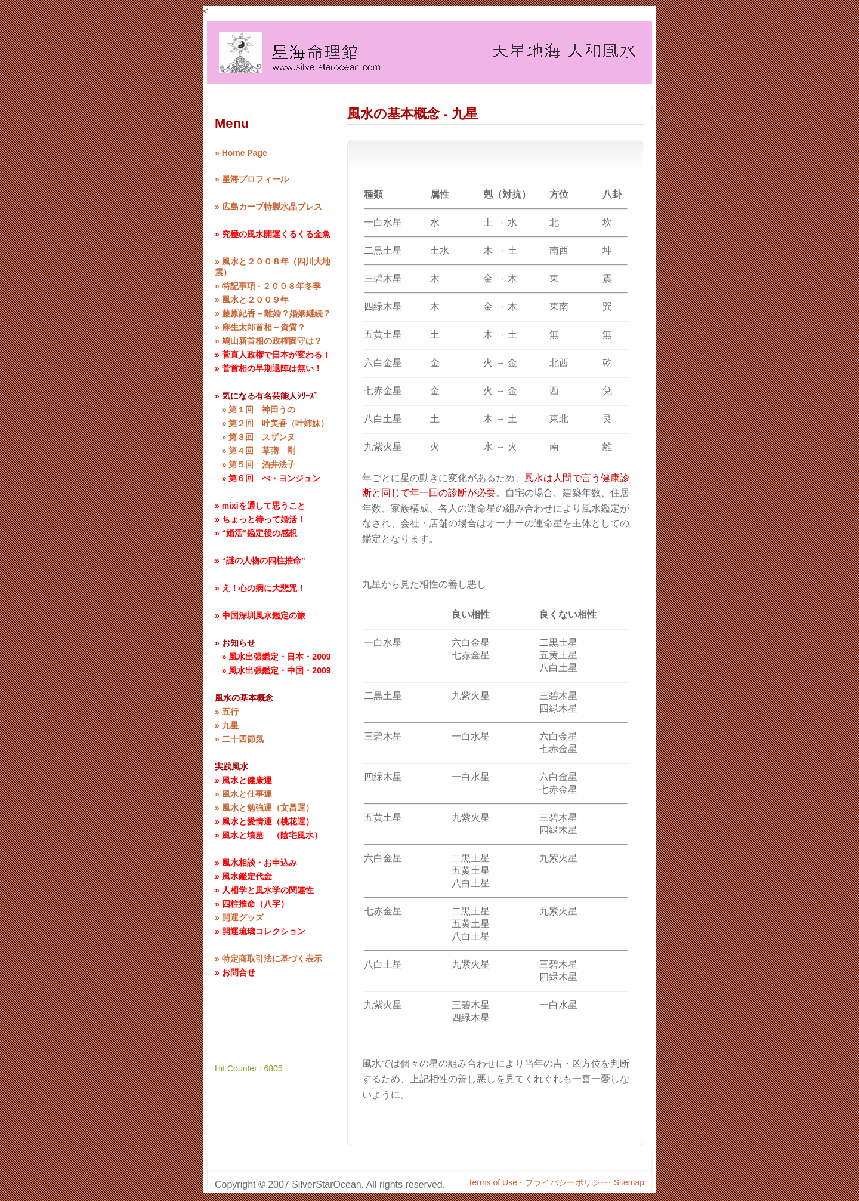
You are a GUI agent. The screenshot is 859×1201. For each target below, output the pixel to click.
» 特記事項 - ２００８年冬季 (268, 286)
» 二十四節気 (239, 739)
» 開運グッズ (239, 917)
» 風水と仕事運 (243, 794)
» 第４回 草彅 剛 (255, 450)
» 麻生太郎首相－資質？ (260, 327)
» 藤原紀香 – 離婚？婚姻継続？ (273, 313)
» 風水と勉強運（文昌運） (264, 807)
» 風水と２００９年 (252, 299)
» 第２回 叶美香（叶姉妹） (272, 423)
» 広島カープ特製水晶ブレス (268, 206)
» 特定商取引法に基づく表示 (268, 958)
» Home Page (241, 153)
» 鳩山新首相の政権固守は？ (268, 341)
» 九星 (227, 725)
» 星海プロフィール (252, 179)
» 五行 (227, 711)
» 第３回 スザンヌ (255, 437)
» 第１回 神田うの (255, 409)
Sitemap (629, 1182)
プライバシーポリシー (566, 1182)
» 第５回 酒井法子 (255, 464)
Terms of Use (494, 1182)
